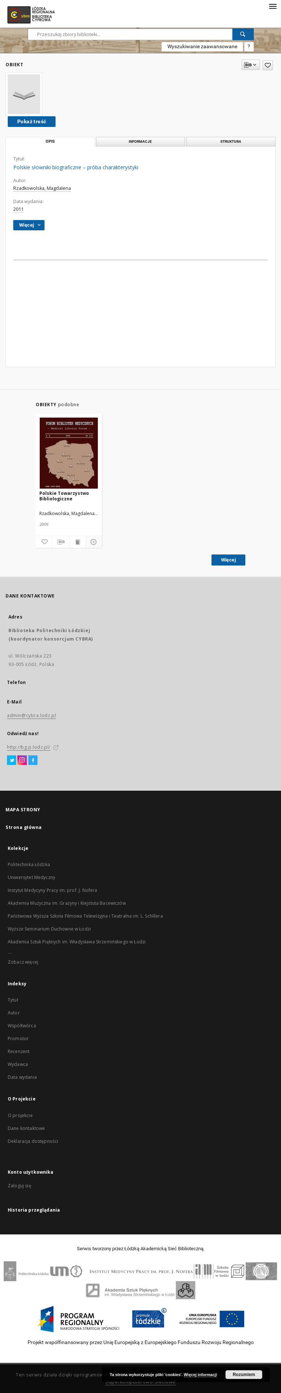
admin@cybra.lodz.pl (31, 715)
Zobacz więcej (23, 962)
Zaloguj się (19, 1186)
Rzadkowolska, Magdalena (42, 188)
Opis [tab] (50, 141)
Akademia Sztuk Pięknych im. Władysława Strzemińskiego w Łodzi (77, 942)
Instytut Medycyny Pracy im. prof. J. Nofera (52, 890)
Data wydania (22, 1077)
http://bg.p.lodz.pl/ (28, 747)
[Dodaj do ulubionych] (44, 542)
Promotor (18, 1038)
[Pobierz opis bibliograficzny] (60, 542)
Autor (14, 1013)
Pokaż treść (31, 121)
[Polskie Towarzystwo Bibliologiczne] (69, 453)
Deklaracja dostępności (33, 1141)
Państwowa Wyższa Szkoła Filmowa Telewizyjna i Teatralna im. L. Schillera (85, 916)
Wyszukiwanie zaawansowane (202, 46)
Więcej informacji (200, 1374)
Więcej (228, 560)
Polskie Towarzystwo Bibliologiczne (64, 495)
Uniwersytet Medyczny (31, 877)
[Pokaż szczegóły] (93, 542)
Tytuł (13, 1000)
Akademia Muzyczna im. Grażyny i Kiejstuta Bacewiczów (67, 903)
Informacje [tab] (140, 141)
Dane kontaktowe (26, 1128)
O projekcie (20, 1115)
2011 (18, 209)
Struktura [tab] (230, 141)
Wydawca (18, 1064)
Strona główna (24, 827)
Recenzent (18, 1051)
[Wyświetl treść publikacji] (77, 542)
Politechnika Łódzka (29, 864)
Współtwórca (22, 1025)
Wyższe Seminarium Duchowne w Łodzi (49, 929)
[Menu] (272, 6)
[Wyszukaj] (243, 34)
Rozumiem (244, 1374)
